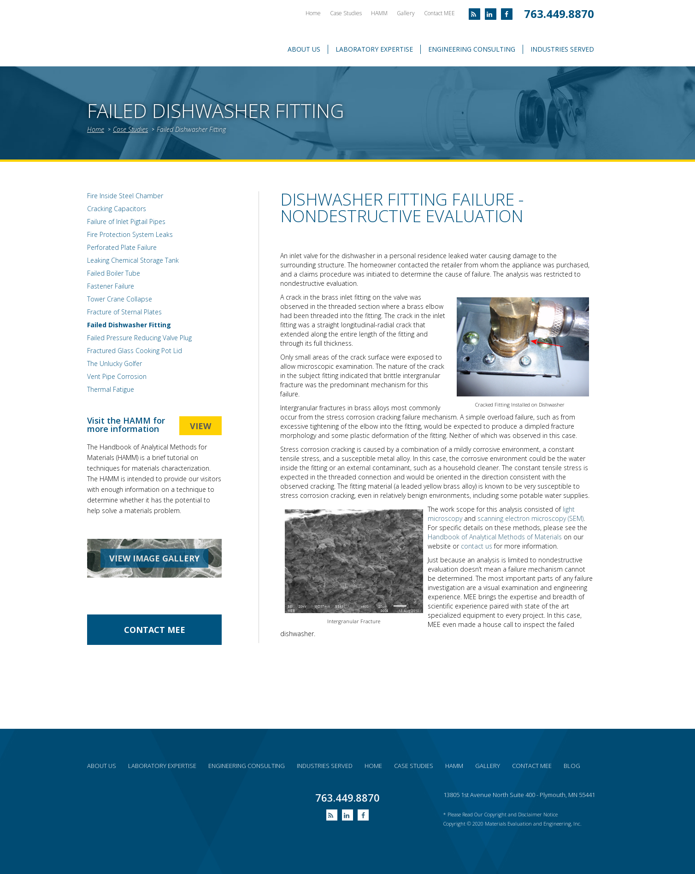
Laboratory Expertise (374, 49)
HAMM (379, 13)
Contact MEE (439, 13)
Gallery (406, 13)
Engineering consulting (246, 766)
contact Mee (154, 629)
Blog (572, 766)
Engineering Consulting (471, 49)
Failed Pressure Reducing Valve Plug (139, 337)
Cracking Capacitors (116, 208)
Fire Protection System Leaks (130, 234)
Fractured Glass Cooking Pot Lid (134, 350)
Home (313, 13)
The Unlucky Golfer (114, 363)
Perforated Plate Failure (122, 247)
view (200, 425)
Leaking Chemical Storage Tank (133, 260)
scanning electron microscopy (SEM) (530, 518)
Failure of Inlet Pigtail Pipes (126, 221)
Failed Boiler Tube (113, 273)
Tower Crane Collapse (119, 299)
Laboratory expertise (162, 766)
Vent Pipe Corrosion (117, 376)
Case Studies (346, 13)
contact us (476, 546)
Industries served (325, 766)
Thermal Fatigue (110, 389)
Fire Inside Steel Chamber (125, 195)
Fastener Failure (110, 286)
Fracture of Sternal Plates (124, 311)
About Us (304, 49)
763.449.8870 (559, 13)
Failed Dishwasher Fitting (191, 129)
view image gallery (154, 558)
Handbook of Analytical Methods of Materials (495, 536)
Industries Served (562, 49)
